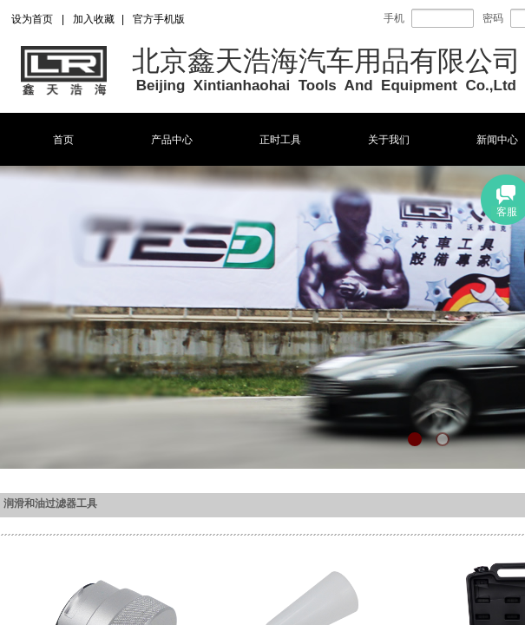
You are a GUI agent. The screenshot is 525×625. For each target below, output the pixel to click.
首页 (63, 140)
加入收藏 (94, 19)
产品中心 (172, 140)
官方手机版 (159, 19)
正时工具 (280, 140)
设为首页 (32, 19)
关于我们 (389, 140)
